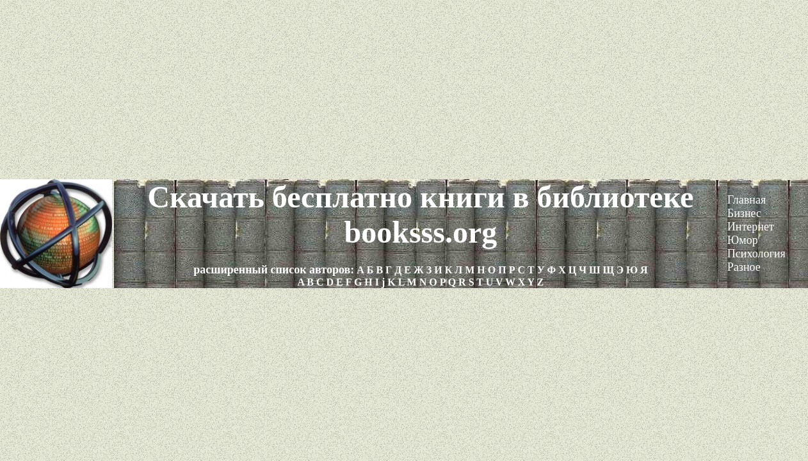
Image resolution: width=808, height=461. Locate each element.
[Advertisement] (404, 89)
